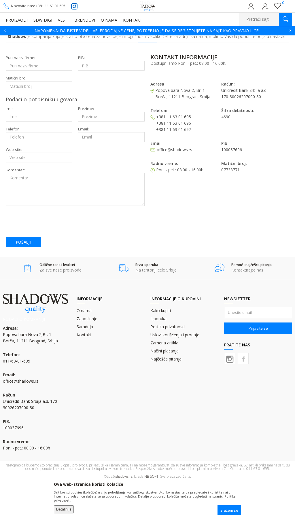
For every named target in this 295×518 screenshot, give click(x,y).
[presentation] (49, 257)
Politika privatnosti (167, 362)
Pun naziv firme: (20, 93)
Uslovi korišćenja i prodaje (174, 370)
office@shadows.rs (20, 416)
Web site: (14, 185)
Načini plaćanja (164, 386)
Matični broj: (16, 113)
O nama (84, 346)
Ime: (10, 144)
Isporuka (158, 354)
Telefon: (13, 164)
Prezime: (86, 144)
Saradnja (85, 362)
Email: (83, 164)
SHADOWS (11, 39)
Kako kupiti (160, 346)
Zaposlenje (87, 354)
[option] (147, 30)
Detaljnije (63, 509)
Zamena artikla (164, 378)
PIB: (81, 93)
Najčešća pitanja (165, 394)
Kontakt (84, 370)
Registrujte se (265, 8)
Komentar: (15, 205)
